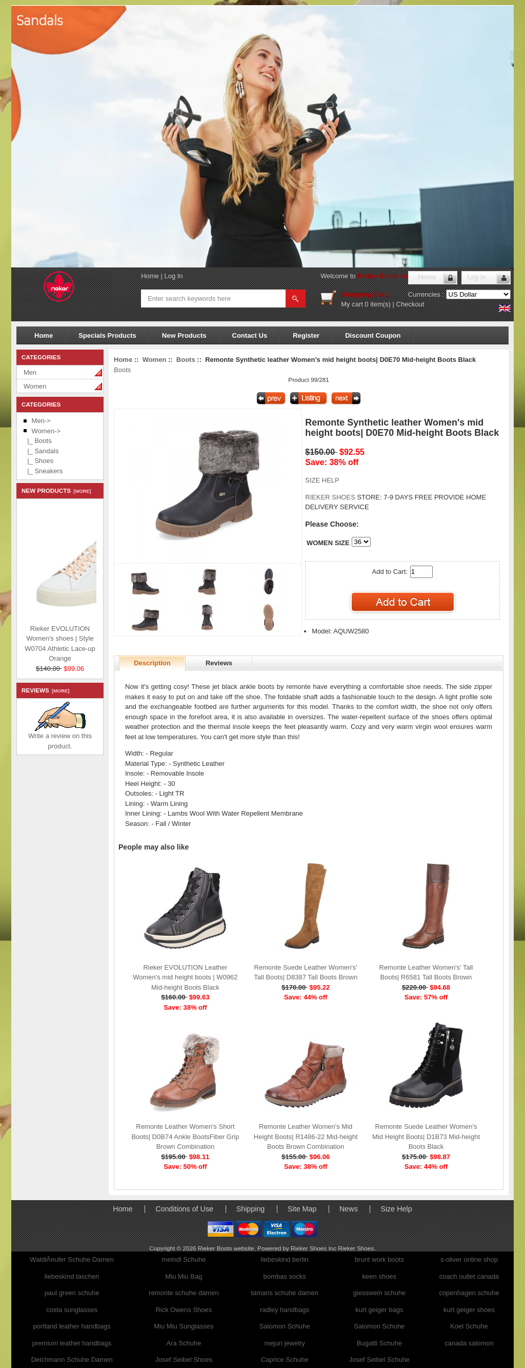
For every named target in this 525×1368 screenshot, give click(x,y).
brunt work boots (379, 1259)
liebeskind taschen (72, 1276)
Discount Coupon (372, 335)
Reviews (219, 663)
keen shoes (379, 1276)
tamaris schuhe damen (284, 1293)
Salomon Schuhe (284, 1326)
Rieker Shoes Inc (314, 1248)
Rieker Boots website (391, 276)
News (348, 1209)
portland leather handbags (72, 1326)
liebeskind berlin (285, 1259)
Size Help (396, 1209)
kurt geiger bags (379, 1310)
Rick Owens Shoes (183, 1310)
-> (46, 431)
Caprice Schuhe (285, 1359)
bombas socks (285, 1276)
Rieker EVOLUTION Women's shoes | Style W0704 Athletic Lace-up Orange (88, 642)
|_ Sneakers (43, 471)
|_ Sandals (41, 451)
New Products (184, 335)
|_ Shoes (38, 461)
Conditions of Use (184, 1209)
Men (30, 372)
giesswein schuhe (379, 1293)
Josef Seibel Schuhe (379, 1359)
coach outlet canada (469, 1276)
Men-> (41, 421)
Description (152, 663)
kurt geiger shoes (469, 1310)
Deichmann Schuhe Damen (72, 1359)
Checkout (410, 304)
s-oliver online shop (469, 1259)
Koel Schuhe (469, 1326)
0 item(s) (378, 304)
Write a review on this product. (60, 737)
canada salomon (469, 1343)
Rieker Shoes (356, 1248)
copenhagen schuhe (469, 1293)
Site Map (302, 1209)
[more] (81, 491)
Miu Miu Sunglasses (183, 1326)
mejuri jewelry (284, 1343)
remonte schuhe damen (184, 1293)
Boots (185, 359)
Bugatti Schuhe (379, 1343)
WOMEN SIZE (328, 543)
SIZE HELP (322, 480)
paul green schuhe (72, 1293)
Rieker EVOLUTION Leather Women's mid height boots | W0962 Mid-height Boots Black (185, 977)
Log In (173, 276)
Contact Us (250, 335)
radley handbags (284, 1310)
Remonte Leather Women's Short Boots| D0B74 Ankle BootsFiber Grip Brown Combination (185, 1136)
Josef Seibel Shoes (183, 1359)
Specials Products (107, 335)
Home (150, 276)
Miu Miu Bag (183, 1276)
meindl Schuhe (183, 1259)
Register (306, 335)
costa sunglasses (71, 1310)
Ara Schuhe (183, 1343)
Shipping (250, 1209)
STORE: (343, 497)
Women (35, 386)
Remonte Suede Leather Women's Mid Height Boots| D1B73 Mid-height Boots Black (426, 1136)
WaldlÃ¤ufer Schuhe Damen (72, 1259)
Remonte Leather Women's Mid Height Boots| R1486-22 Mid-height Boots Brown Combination (306, 1136)
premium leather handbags (72, 1343)
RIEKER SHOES (331, 497)
